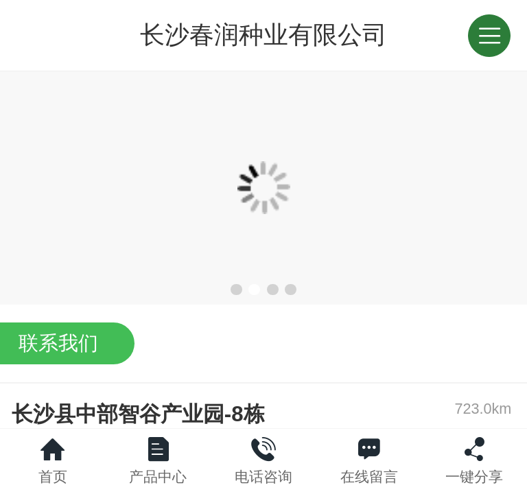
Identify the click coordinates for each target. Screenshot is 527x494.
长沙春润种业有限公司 (263, 35)
